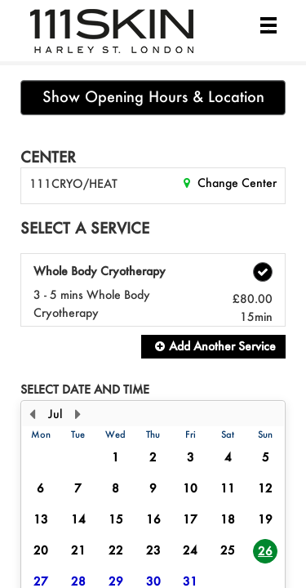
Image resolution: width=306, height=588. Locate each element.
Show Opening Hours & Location (153, 96)
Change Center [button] (235, 182)
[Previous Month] (31, 414)
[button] (213, 346)
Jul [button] (55, 413)
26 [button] (265, 551)
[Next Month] (77, 414)
